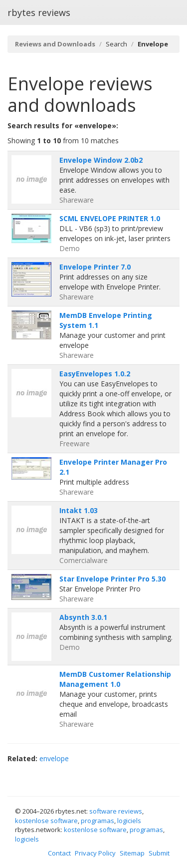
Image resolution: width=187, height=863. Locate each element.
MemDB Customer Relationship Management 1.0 (115, 679)
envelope (54, 758)
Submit (159, 853)
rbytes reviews (38, 12)
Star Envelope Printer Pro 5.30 (112, 578)
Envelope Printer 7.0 (95, 267)
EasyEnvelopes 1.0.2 (94, 373)
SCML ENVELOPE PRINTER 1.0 (109, 218)
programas (97, 820)
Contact (59, 853)
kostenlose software (46, 820)
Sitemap (132, 853)
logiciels (129, 820)
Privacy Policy (95, 853)
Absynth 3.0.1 (83, 617)
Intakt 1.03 (78, 510)
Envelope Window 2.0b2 (101, 160)
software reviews (115, 811)
